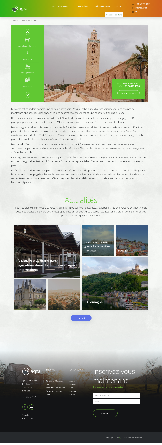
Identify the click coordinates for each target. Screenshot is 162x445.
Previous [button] (27, 30)
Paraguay (73, 393)
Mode (48, 396)
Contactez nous (128, 91)
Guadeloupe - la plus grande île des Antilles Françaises (97, 244)
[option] (27, 40)
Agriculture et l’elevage (54, 383)
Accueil (15, 19)
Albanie (72, 383)
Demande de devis (114, 8)
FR (135, 11)
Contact (99, 8)
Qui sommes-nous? (85, 8)
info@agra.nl (140, 7)
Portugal (123, 248)
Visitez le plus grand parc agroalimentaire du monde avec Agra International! (46, 268)
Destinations (25, 19)
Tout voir (81, 320)
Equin (48, 386)
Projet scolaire (67, 8)
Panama (73, 396)
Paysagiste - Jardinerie (54, 393)
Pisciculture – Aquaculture (55, 389)
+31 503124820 (141, 4)
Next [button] (27, 93)
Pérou (72, 389)
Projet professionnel (48, 8)
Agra (120, 439)
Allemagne (94, 305)
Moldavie (73, 386)
